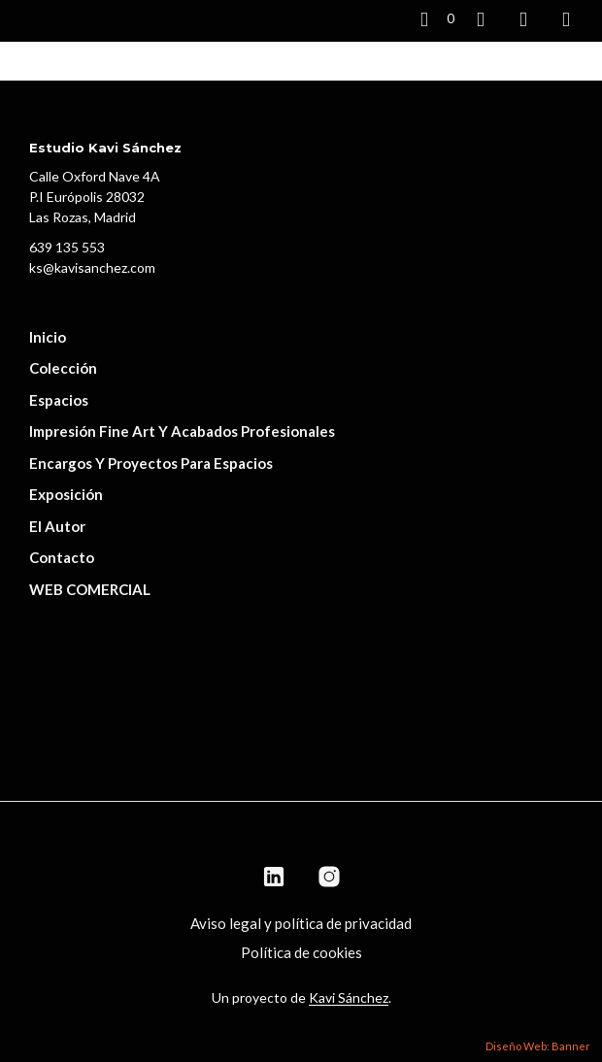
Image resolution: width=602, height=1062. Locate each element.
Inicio (47, 337)
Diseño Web (516, 1046)
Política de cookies (301, 952)
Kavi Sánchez (348, 998)
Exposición (66, 494)
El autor (57, 526)
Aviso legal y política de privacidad (301, 923)
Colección (63, 368)
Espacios (58, 400)
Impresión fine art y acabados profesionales (182, 431)
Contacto (61, 557)
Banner (571, 1046)
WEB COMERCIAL (89, 589)
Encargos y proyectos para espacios (151, 463)
